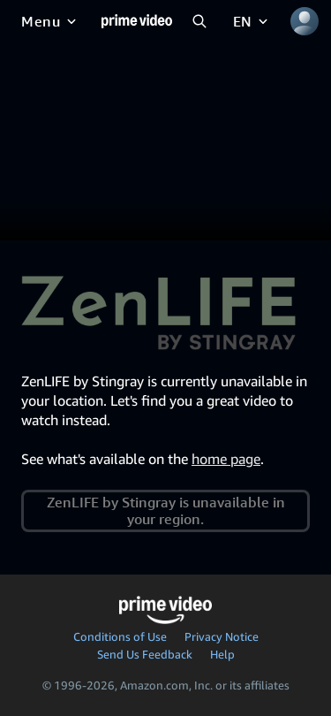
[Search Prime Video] (199, 21)
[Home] (137, 21)
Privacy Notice (221, 636)
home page (226, 459)
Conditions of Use (120, 636)
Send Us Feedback (144, 654)
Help (222, 654)
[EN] (252, 21)
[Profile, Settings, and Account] (304, 21)
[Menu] (50, 21)
